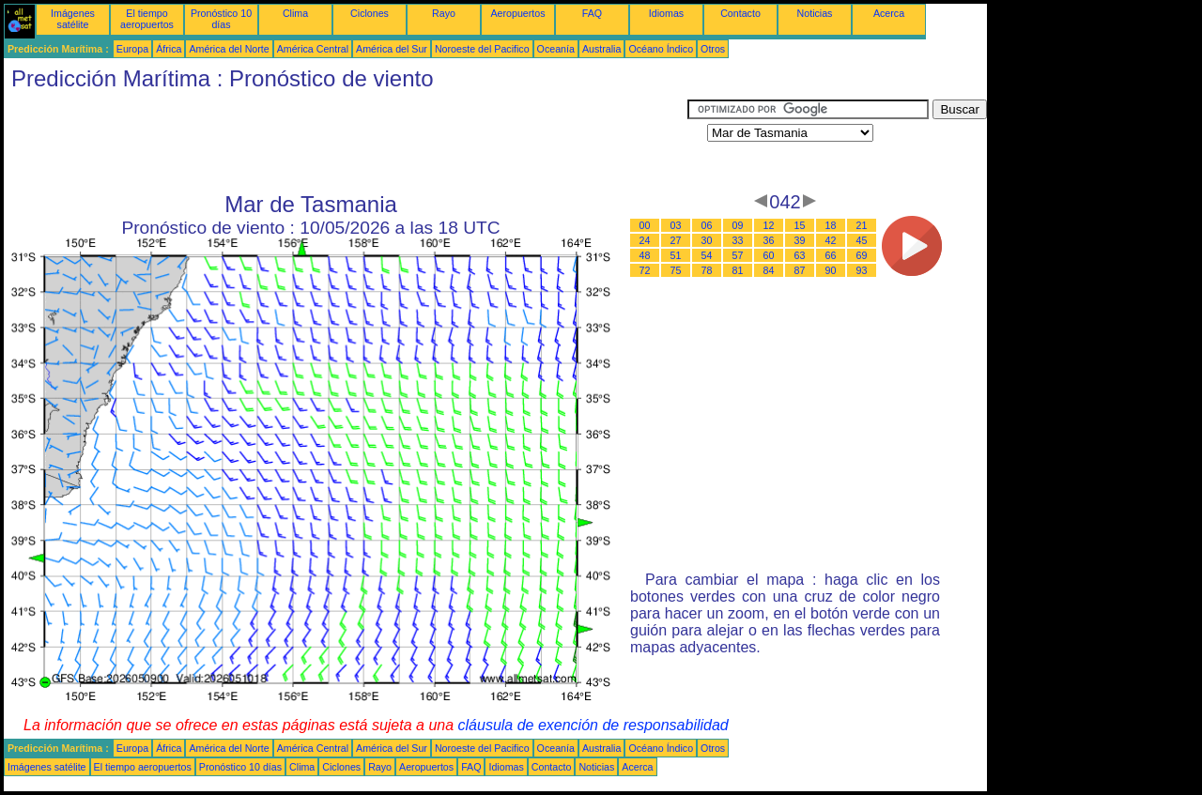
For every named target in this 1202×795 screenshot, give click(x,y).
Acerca (888, 13)
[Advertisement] (345, 141)
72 (645, 270)
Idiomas (666, 13)
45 (862, 240)
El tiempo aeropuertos (147, 19)
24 (645, 240)
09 (738, 225)
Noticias (815, 13)
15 (800, 225)
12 (769, 225)
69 (862, 255)
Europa (132, 48)
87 (800, 270)
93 (862, 270)
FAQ (592, 13)
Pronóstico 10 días (221, 19)
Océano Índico (660, 48)
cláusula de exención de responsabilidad (593, 725)
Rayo (443, 13)
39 (800, 240)
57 (738, 255)
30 (707, 240)
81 (738, 270)
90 (831, 270)
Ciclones (369, 13)
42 (831, 240)
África (168, 48)
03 (676, 225)
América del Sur (391, 48)
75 (676, 270)
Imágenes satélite (73, 19)
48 (645, 255)
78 (707, 270)
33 (738, 240)
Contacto (740, 13)
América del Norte (229, 48)
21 (862, 225)
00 (645, 225)
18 (831, 225)
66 (831, 255)
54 (707, 255)
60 (769, 255)
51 (676, 255)
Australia (601, 48)
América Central (312, 48)
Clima (295, 13)
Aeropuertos (517, 13)
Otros (713, 48)
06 (707, 225)
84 (769, 270)
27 (676, 240)
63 (800, 255)
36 (769, 240)
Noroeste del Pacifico (482, 48)
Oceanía (556, 48)
